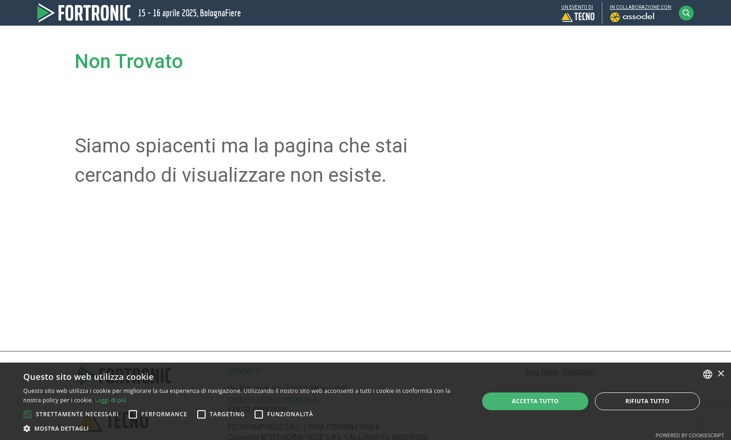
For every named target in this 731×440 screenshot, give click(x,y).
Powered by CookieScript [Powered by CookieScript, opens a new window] (689, 435)
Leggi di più (110, 400)
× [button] (720, 374)
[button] (27, 414)
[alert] (365, 401)
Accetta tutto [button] (535, 401)
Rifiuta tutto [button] (647, 401)
